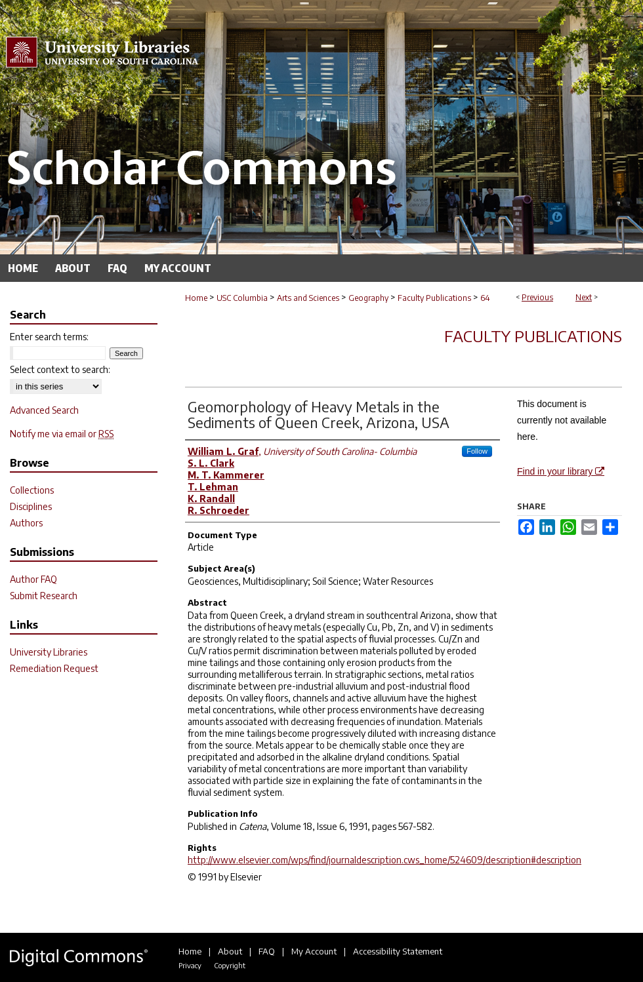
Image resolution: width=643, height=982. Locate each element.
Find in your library (560, 471)
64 (485, 298)
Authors (26, 522)
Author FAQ (33, 579)
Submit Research (43, 595)
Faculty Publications (434, 298)
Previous (537, 297)
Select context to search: (60, 369)
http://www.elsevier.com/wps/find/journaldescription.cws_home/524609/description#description (384, 859)
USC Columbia (242, 298)
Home (196, 298)
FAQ (267, 951)
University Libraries (48, 652)
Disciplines (31, 506)
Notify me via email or (62, 433)
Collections (32, 490)
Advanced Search (44, 410)
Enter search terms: (49, 336)
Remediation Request (54, 668)
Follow (477, 451)
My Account (314, 951)
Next (583, 297)
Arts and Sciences (308, 298)
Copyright (229, 965)
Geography (368, 298)
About (230, 951)
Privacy (189, 965)
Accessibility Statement (397, 951)
